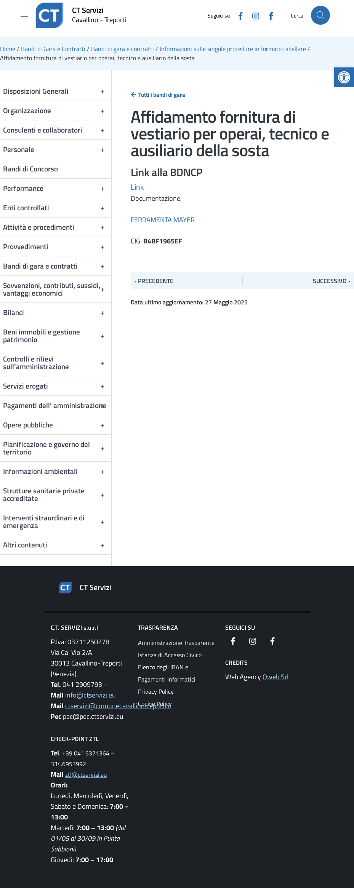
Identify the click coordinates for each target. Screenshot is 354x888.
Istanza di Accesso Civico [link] (170, 654)
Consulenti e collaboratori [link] (57, 129)
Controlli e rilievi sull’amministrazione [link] (57, 362)
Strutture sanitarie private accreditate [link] (57, 494)
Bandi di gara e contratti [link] (57, 265)
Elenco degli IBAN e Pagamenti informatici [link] (166, 673)
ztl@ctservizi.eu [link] (86, 774)
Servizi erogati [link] (57, 385)
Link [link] (137, 187)
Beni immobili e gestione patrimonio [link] (57, 335)
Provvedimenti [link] (57, 246)
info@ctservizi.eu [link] (90, 695)
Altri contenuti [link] (57, 544)
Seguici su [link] (240, 627)
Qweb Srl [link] (275, 677)
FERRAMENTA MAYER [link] (163, 219)
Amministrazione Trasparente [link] (176, 642)
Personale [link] (57, 149)
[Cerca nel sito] (320, 15)
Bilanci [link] (57, 312)
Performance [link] (57, 188)
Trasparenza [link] (158, 627)
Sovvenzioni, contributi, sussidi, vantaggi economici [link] (57, 289)
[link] (344, 77)
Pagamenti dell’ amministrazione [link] (57, 405)
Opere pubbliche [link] (57, 424)
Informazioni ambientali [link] (57, 471)
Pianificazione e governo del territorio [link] (57, 448)
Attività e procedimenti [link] (57, 227)
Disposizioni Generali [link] (57, 91)
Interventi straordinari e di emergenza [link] (57, 521)
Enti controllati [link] (57, 207)
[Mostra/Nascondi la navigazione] (24, 16)
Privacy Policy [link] (156, 691)
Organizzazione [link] (57, 110)
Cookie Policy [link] (155, 703)
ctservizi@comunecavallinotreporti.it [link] (118, 706)
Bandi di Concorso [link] (30, 168)
